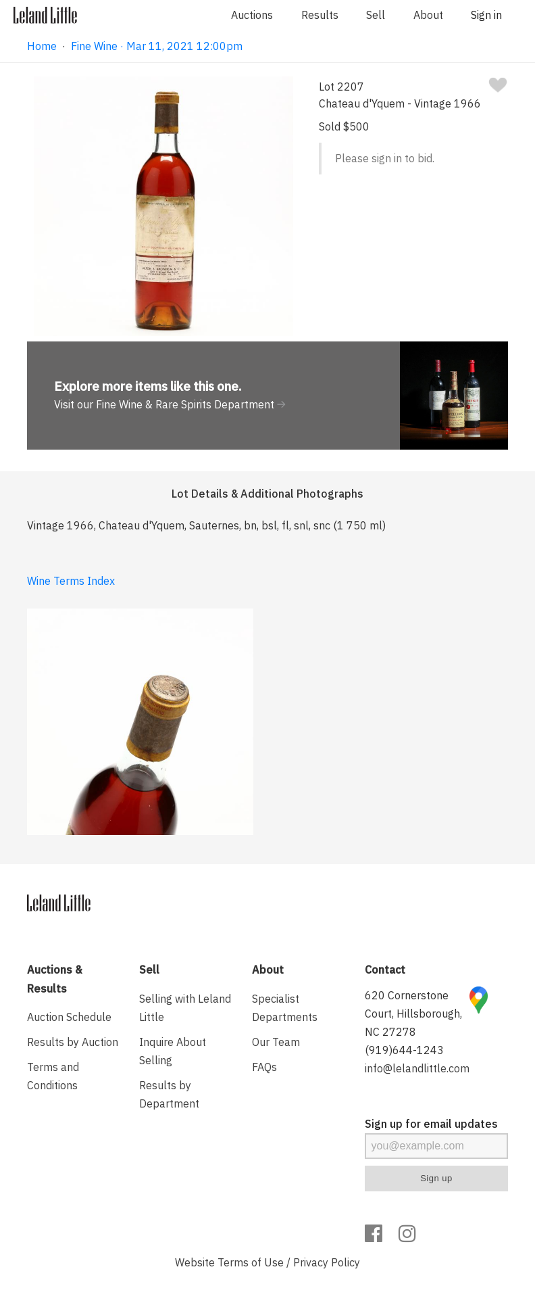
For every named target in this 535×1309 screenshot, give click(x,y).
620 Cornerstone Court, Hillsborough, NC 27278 (413, 1014)
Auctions (252, 15)
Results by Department (169, 1094)
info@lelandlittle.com (417, 1068)
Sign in (486, 15)
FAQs (264, 1067)
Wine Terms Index (71, 581)
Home (42, 46)
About (428, 15)
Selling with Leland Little (185, 1008)
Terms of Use (251, 1262)
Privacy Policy (326, 1262)
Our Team (276, 1042)
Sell (375, 15)
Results (319, 15)
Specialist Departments (284, 1008)
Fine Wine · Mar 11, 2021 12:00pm (157, 46)
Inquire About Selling (172, 1051)
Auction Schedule (69, 1017)
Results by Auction (72, 1042)
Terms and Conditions (53, 1076)
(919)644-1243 (404, 1050)
